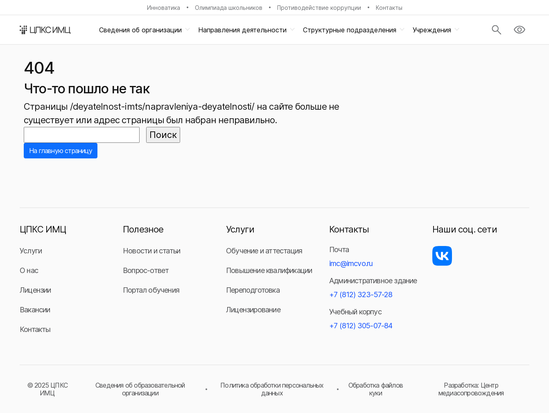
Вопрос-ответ (146, 270)
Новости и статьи (151, 250)
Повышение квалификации (269, 270)
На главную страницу (60, 151)
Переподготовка (253, 290)
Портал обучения (151, 290)
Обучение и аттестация (264, 250)
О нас (29, 270)
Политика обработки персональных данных (271, 388)
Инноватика (163, 7)
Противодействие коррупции (319, 7)
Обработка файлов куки (375, 388)
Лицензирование (253, 309)
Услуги (31, 250)
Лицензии (35, 290)
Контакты (389, 7)
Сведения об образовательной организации (140, 388)
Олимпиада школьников (228, 7)
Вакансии (35, 309)
